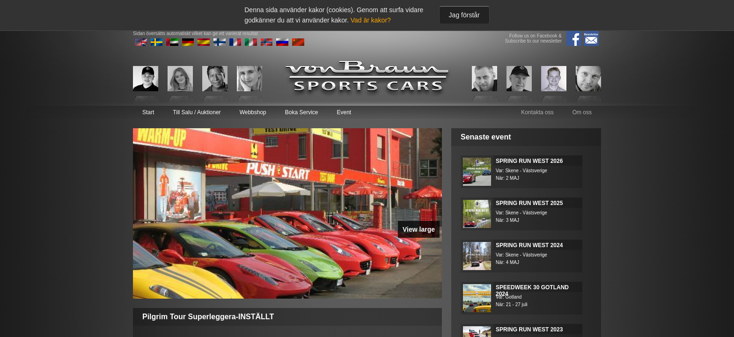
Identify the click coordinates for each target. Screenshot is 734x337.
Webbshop (253, 112)
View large (419, 229)
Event (344, 112)
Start (148, 112)
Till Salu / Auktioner (196, 112)
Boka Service (301, 112)
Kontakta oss (537, 112)
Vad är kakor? (371, 20)
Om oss (582, 112)
